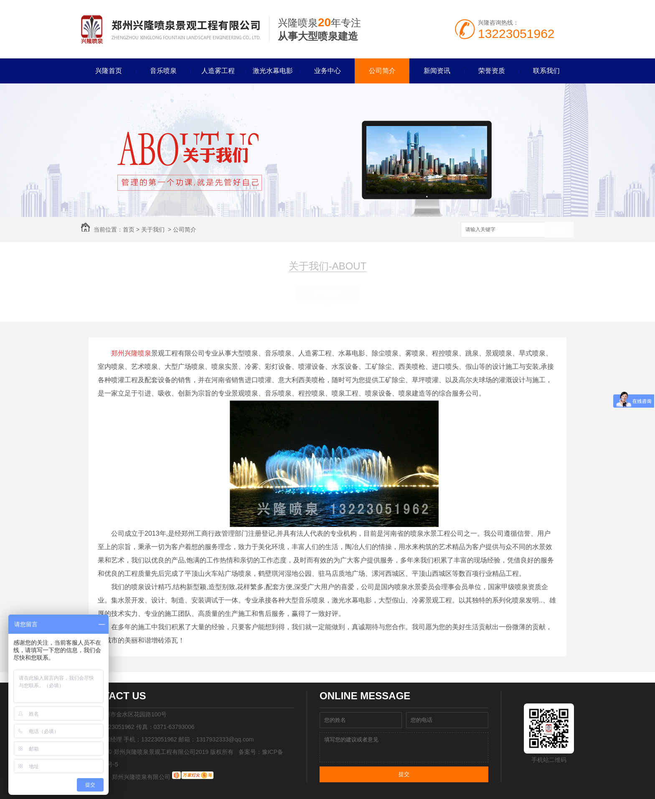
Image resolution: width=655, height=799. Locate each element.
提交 (404, 774)
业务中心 (327, 70)
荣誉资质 (491, 70)
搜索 (559, 230)
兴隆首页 (108, 70)
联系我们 (546, 70)
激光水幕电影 (273, 70)
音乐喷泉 (163, 70)
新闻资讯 (437, 70)
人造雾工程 (218, 70)
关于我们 (153, 229)
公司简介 (382, 70)
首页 (129, 229)
